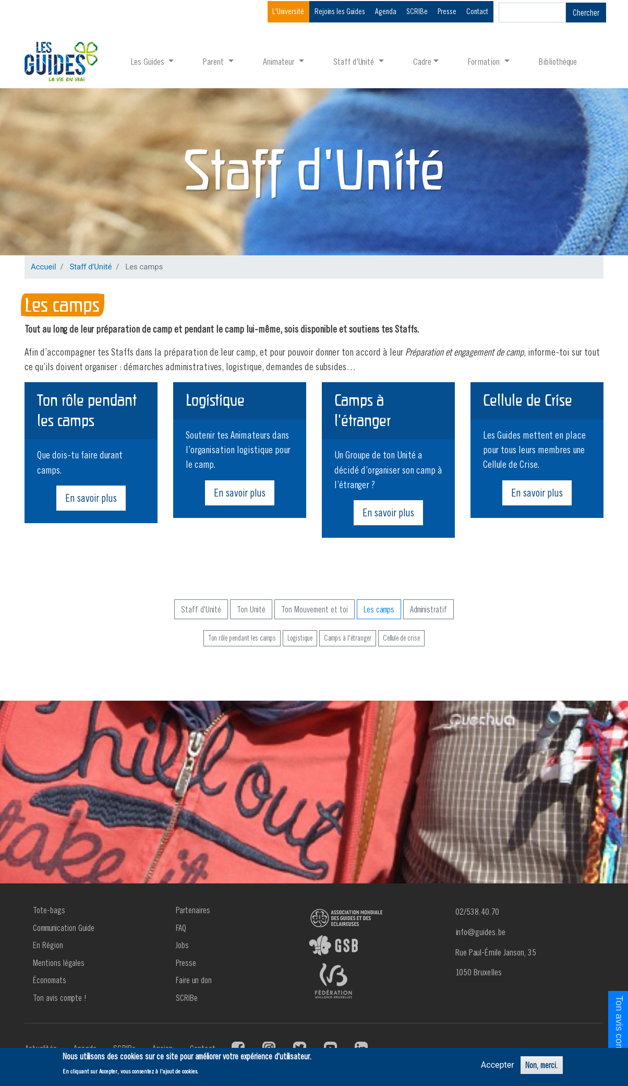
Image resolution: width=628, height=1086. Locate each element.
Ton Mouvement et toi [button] (314, 609)
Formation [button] (485, 61)
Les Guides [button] (148, 61)
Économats (49, 980)
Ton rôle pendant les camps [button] (242, 638)
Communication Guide (63, 927)
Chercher (586, 12)
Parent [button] (214, 61)
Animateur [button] (280, 61)
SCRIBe (417, 11)
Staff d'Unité (90, 267)
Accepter (497, 1065)
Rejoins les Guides (340, 11)
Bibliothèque (558, 61)
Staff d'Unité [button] (354, 61)
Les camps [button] (379, 609)
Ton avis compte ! (60, 997)
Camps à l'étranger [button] (347, 638)
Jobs (182, 945)
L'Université (288, 11)
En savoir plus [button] (91, 498)
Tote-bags (49, 910)
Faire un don (194, 980)
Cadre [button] (422, 61)
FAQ (181, 927)
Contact (477, 11)
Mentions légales (58, 962)
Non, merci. (541, 1065)
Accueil (43, 267)
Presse (447, 11)
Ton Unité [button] (251, 609)
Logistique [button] (299, 638)
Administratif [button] (428, 609)
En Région (48, 945)
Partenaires (193, 910)
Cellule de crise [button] (401, 638)
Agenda (385, 11)
